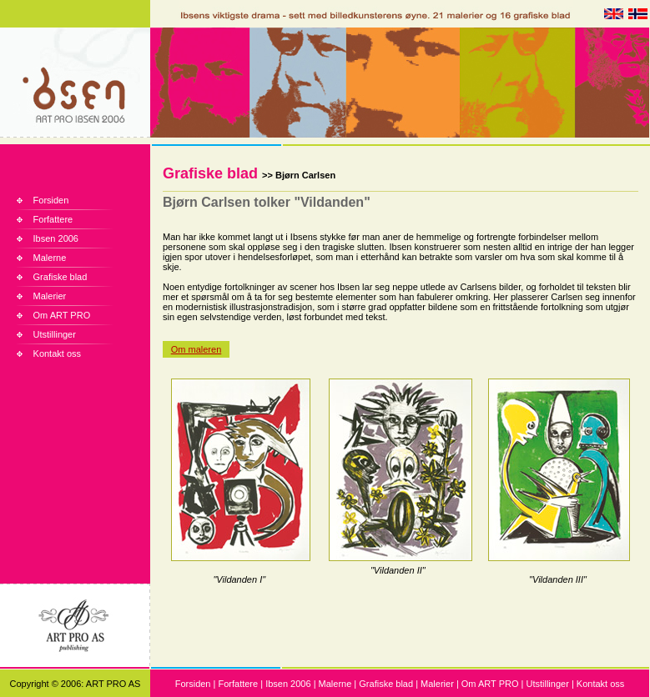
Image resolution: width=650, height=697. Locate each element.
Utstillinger (54, 334)
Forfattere (53, 219)
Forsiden (51, 200)
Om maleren (196, 349)
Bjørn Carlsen (305, 175)
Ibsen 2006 (55, 238)
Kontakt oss (57, 353)
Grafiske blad (60, 277)
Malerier (50, 296)
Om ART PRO (62, 315)
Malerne (50, 258)
